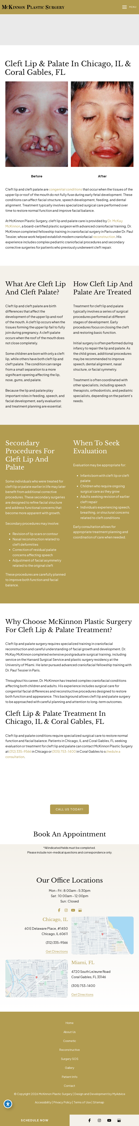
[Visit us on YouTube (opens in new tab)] (73, 910)
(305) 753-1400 (64, 751)
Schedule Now (34, 1120)
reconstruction (104, 237)
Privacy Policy (62, 1102)
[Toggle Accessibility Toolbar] (8, 1104)
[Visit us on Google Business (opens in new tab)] (80, 910)
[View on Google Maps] (102, 935)
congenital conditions (65, 189)
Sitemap (98, 1102)
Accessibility (43, 1102)
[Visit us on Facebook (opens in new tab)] (59, 910)
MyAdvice (118, 1094)
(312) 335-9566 (20, 751)
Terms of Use (82, 1102)
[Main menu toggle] (129, 7)
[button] (69, 809)
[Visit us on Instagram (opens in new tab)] (66, 910)
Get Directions (57, 951)
